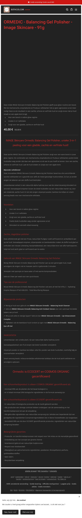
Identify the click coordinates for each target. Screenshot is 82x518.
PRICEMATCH (30, 490)
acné (12, 477)
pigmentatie (19, 477)
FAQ (11, 490)
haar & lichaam (40, 479)
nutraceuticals (51, 479)
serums (40, 477)
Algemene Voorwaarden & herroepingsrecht (50, 490)
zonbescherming (28, 479)
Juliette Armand (31, 471)
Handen (18, 479)
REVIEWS (22, 490)
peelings (53, 477)
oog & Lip (67, 477)
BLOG (15, 490)
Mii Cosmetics (43, 471)
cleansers (34, 477)
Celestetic (53, 471)
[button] (67, 9)
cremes (46, 477)
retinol (27, 477)
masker (60, 477)
